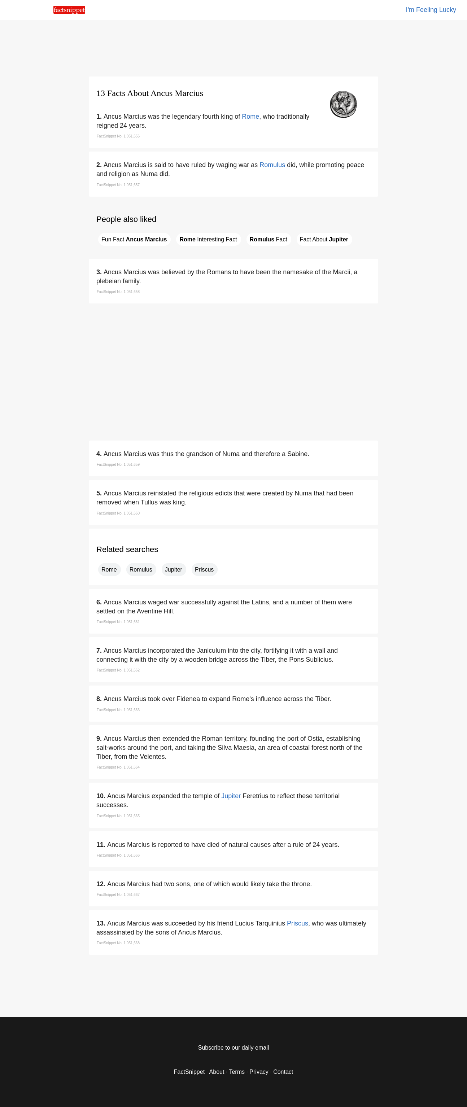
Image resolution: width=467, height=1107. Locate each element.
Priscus (204, 569)
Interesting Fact (208, 239)
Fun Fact (134, 239)
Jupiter (173, 569)
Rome (250, 116)
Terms (237, 1072)
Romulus (272, 165)
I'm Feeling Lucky (431, 9)
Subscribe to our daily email (233, 1048)
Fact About (324, 239)
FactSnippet (189, 1072)
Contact (283, 1072)
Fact (268, 239)
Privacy (258, 1072)
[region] (233, 47)
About (216, 1072)
